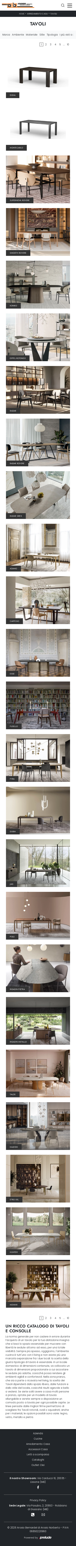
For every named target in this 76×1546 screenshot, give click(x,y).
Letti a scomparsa (38, 1454)
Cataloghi (38, 1459)
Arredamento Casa (37, 13)
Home (22, 13)
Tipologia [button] (52, 34)
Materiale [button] (31, 34)
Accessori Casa (38, 1449)
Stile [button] (42, 34)
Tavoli (53, 13)
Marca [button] (6, 34)
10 (68, 44)
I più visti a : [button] (67, 34)
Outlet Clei (38, 1465)
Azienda (38, 1433)
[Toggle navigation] (69, 5)
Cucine (38, 1438)
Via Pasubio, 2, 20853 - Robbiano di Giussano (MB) (38, 1507)
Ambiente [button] (18, 34)
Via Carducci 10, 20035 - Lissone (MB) (38, 1480)
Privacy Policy (38, 1500)
